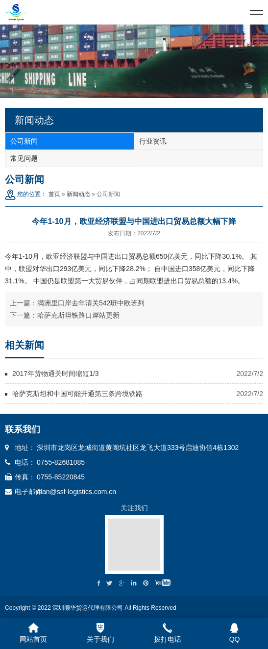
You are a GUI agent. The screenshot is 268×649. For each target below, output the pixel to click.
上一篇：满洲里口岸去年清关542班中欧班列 (77, 303)
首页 (54, 194)
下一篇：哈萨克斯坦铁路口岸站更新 (65, 315)
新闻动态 (78, 194)
